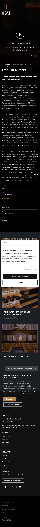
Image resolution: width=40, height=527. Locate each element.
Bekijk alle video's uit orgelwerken (22, 368)
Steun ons (5, 443)
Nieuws (4, 455)
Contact (4, 446)
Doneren (9, 399)
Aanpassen (20, 283)
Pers (3, 512)
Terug (33, 56)
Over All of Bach (12, 404)
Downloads (5, 462)
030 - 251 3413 (7, 421)
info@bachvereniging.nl (11, 419)
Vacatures (5, 439)
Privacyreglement (8, 502)
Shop (3, 465)
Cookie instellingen (8, 509)
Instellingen (28, 270)
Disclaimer (5, 505)
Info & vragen (6, 459)
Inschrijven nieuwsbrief (12, 480)
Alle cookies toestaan (20, 276)
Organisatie (6, 436)
